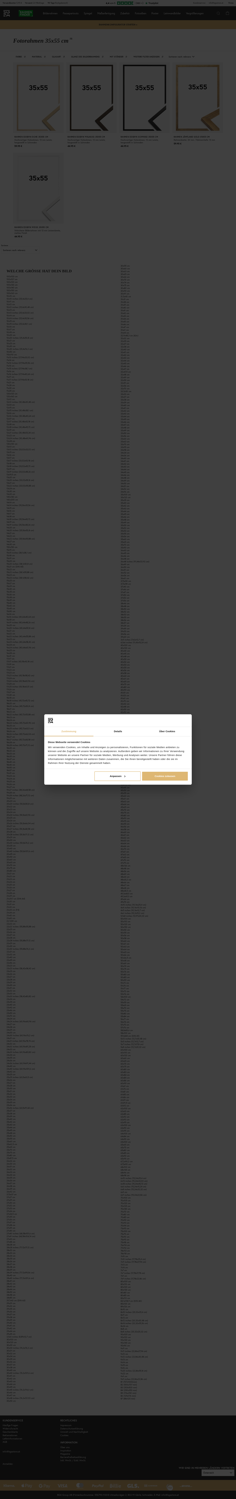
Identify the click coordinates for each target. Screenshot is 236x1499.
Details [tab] (118, 731)
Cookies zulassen (165, 776)
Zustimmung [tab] (68, 731)
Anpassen (118, 776)
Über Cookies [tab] (167, 731)
